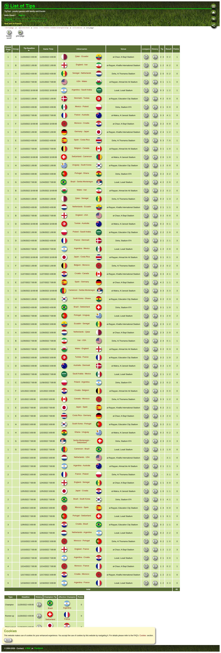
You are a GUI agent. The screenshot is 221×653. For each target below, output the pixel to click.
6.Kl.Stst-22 (76, 33)
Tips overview (23, 34)
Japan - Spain (81, 410)
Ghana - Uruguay (81, 434)
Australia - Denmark (81, 368)
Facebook (38, 648)
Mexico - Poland (81, 112)
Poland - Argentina (81, 385)
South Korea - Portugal (81, 426)
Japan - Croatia (81, 492)
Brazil (49, 609)
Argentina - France (81, 583)
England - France (81, 550)
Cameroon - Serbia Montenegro (81, 294)
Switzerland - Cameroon (81, 162)
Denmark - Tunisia (81, 104)
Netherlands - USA (81, 459)
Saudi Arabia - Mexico (81, 377)
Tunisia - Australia (81, 228)
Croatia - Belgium (81, 393)
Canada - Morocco (81, 401)
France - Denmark (81, 244)
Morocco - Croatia (81, 129)
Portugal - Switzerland (81, 517)
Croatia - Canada (81, 277)
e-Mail (27, 648)
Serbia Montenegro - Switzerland (81, 443)
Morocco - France (81, 567)
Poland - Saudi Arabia (81, 236)
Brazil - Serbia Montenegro (81, 186)
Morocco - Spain (81, 509)
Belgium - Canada (81, 153)
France (66, 617)
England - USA (81, 220)
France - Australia (81, 120)
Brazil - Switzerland (81, 310)
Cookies (143, 635)
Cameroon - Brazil (81, 451)
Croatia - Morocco (81, 575)
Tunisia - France (81, 360)
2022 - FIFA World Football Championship (50, 33)
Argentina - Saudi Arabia (81, 96)
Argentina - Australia (81, 468)
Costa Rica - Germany (81, 418)
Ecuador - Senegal (81, 327)
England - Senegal (81, 484)
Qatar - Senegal (81, 203)
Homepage (9, 34)
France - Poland (80, 476)
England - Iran (81, 71)
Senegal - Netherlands (81, 79)
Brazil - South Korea (81, 501)
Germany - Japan (81, 137)
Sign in (22, 15)
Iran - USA (81, 344)
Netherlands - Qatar (81, 335)
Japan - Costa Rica (81, 261)
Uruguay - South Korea (81, 170)
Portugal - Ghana (81, 178)
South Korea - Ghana (81, 302)
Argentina (66, 605)
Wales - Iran (81, 195)
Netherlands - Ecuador (81, 211)
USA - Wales (81, 87)
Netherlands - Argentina (81, 534)
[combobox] (25, 19)
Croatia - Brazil (81, 525)
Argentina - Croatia (81, 559)
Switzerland (49, 620)
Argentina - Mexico (81, 253)
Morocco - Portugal (81, 542)
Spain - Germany (81, 286)
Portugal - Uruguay (81, 319)
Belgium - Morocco (81, 269)
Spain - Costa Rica (81, 145)
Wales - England (81, 352)
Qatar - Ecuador (80, 62)
